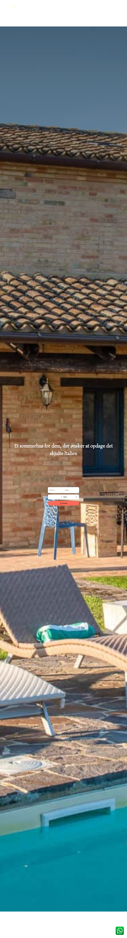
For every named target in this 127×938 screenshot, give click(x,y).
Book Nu (63, 503)
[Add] (76, 497)
